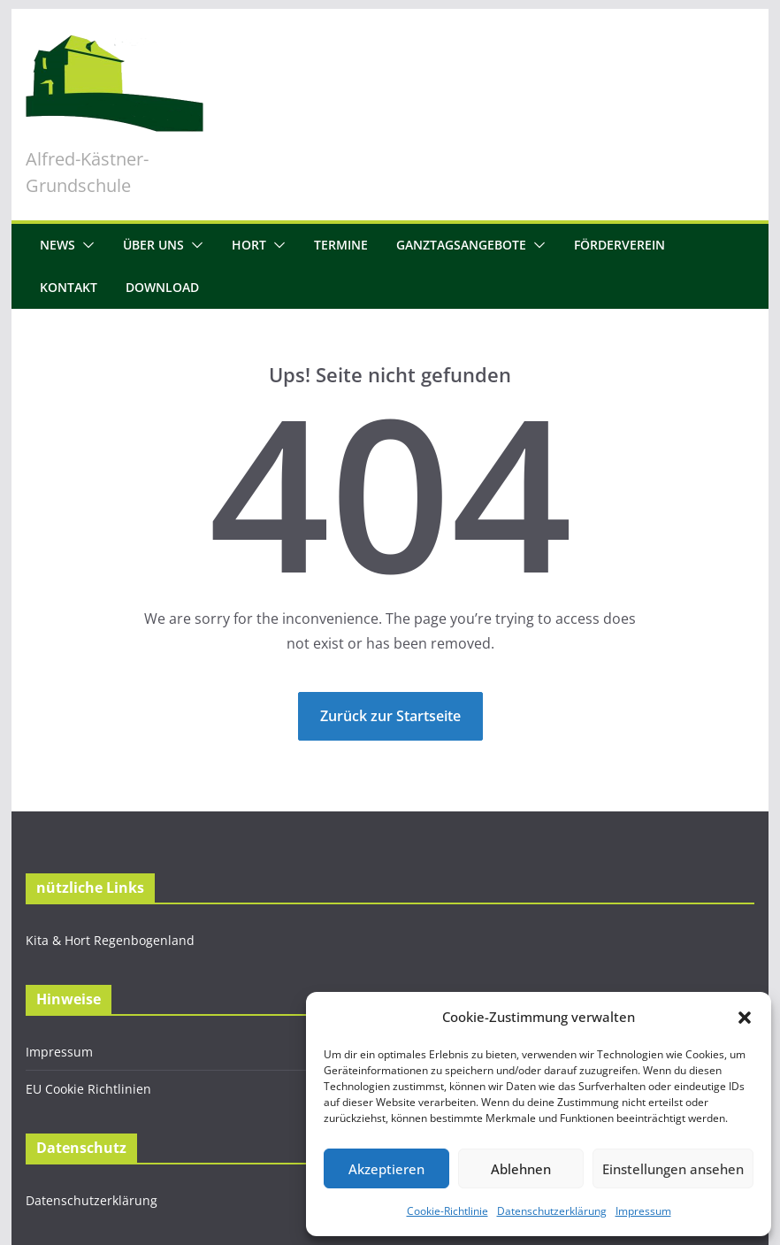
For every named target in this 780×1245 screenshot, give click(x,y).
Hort (249, 244)
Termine (341, 244)
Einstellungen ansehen (673, 1169)
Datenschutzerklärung (552, 1210)
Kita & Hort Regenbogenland (110, 940)
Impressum (643, 1210)
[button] (744, 1017)
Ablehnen (521, 1169)
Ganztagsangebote (461, 244)
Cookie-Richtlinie (447, 1210)
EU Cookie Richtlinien (88, 1088)
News (57, 244)
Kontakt (68, 287)
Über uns (153, 244)
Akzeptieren (386, 1169)
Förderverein (619, 244)
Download (162, 287)
